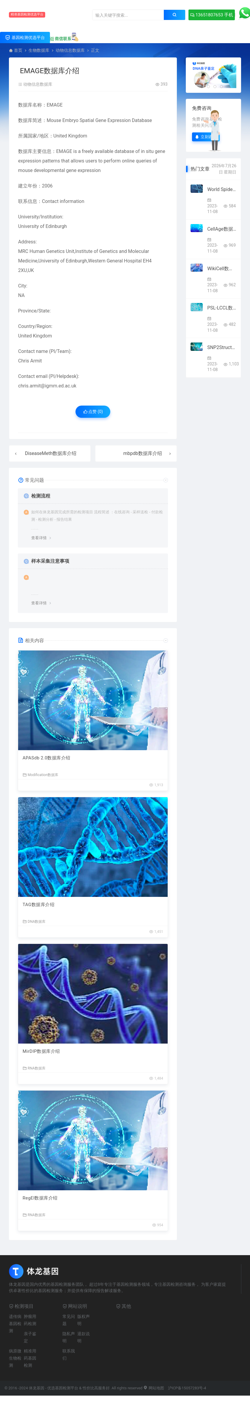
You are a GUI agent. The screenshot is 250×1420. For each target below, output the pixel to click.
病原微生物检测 (15, 1358)
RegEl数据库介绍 (40, 1198)
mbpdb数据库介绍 (142, 453)
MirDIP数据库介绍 (41, 1051)
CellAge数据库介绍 (221, 229)
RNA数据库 (34, 1068)
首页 (18, 50)
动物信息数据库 (70, 50)
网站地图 (153, 1388)
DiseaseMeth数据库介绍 (50, 453)
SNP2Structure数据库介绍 (221, 347)
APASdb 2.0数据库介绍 (46, 758)
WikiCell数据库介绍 (221, 268)
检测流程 (40, 496)
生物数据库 (39, 50)
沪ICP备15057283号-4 (187, 1388)
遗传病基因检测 (15, 1323)
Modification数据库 (40, 775)
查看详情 (39, 538)
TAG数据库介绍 (38, 904)
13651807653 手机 (211, 15)
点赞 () (93, 411)
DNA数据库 (34, 921)
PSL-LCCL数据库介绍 (221, 308)
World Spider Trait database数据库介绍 (221, 189)
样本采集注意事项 (50, 561)
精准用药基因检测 (30, 1358)
